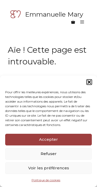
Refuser (49, 153)
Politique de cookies (46, 180)
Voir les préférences (48, 167)
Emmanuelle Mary (54, 14)
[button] (89, 82)
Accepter (48, 139)
